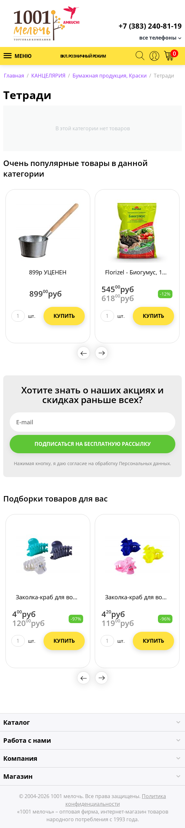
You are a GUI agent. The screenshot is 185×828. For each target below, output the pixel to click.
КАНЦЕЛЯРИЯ (48, 75)
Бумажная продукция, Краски (110, 75)
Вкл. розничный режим (83, 56)
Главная (14, 75)
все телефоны (158, 37)
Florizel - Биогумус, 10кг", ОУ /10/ (137, 272)
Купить (64, 315)
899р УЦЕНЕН (47, 272)
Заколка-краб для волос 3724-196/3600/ (137, 597)
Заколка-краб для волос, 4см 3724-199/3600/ (48, 597)
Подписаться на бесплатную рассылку (92, 443)
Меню (18, 56)
